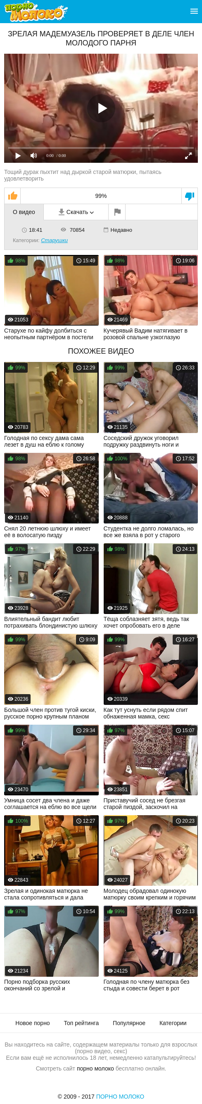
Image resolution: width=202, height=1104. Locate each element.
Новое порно (32, 1023)
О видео (24, 212)
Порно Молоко (120, 1096)
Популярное (129, 1023)
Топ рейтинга (81, 1023)
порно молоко (95, 1068)
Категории (173, 1023)
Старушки (54, 240)
